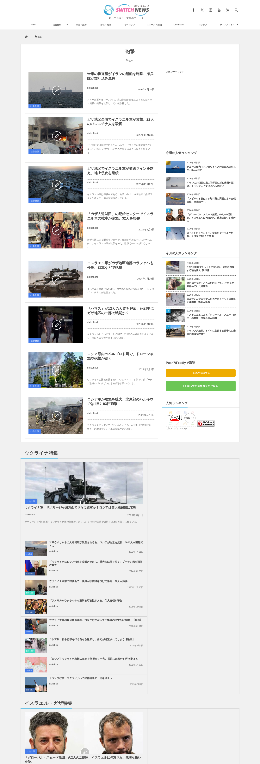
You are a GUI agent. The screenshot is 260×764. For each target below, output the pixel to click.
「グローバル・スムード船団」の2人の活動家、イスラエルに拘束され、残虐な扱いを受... (55, 603)
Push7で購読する (201, 373)
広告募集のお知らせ (193, 746)
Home (32, 24)
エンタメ (203, 24)
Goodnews (179, 24)
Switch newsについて (67, 746)
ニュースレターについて (164, 746)
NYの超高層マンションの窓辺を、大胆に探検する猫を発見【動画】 (210, 269)
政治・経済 (81, 24)
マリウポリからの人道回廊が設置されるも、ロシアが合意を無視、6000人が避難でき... (139, 465)
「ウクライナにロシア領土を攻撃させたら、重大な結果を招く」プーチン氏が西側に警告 (209, 465)
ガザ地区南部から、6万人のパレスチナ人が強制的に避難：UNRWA (209, 615)
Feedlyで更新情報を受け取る (200, 386)
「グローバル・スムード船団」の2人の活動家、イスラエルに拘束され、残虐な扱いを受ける (211, 217)
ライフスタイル (227, 24)
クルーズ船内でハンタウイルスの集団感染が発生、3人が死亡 (211, 168)
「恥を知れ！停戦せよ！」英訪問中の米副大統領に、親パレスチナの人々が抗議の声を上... (139, 576)
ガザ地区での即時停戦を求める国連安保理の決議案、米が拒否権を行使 (209, 596)
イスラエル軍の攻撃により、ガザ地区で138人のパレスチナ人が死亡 (139, 615)
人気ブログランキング (176, 428)
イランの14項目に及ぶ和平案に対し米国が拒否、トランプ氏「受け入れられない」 (210, 184)
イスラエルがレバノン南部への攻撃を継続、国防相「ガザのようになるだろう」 (139, 557)
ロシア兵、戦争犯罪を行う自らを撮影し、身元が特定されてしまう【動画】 (209, 504)
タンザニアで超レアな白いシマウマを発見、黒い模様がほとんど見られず (64, 674)
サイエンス (130, 24)
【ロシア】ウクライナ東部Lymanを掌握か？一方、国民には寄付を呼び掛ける (138, 523)
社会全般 (57, 24)
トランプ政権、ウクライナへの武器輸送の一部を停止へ (209, 522)
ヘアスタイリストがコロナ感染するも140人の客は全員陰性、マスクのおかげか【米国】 (64, 658)
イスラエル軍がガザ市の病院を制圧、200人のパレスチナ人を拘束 (209, 575)
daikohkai (92, 87)
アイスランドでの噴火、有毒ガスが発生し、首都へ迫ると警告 (64, 722)
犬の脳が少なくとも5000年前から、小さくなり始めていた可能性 (210, 285)
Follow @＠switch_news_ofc (130, 659)
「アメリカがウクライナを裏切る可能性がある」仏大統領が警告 (209, 483)
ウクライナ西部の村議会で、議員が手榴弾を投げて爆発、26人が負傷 (139, 484)
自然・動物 (105, 24)
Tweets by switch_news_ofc (130, 652)
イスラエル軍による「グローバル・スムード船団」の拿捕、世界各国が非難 (211, 316)
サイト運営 (90, 746)
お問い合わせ (138, 746)
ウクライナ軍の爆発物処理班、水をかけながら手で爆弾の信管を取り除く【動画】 (139, 504)
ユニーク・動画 (154, 24)
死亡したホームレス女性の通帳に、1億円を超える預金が (64, 690)
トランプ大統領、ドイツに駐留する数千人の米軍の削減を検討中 (211, 332)
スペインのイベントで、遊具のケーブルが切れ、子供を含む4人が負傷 (210, 235)
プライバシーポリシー (114, 746)
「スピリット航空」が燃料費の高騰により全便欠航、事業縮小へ (211, 200)
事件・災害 (100, 493)
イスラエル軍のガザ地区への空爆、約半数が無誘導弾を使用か (208, 555)
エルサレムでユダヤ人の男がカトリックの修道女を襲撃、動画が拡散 (211, 301)
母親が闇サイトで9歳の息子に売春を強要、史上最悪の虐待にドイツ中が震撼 (64, 706)
